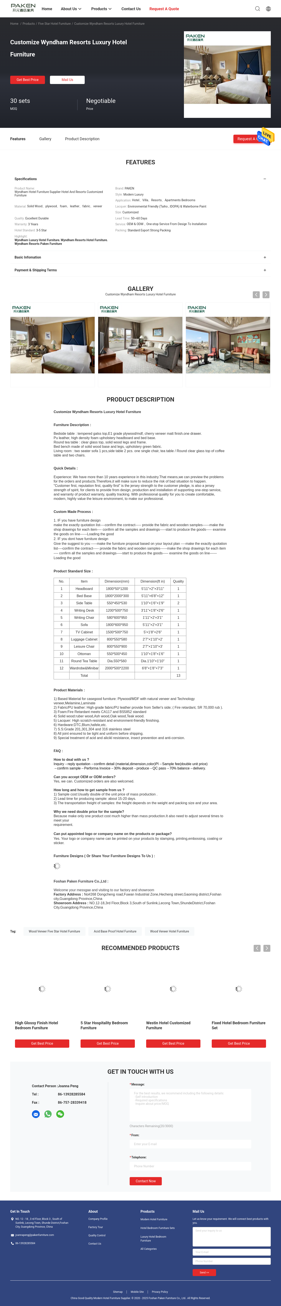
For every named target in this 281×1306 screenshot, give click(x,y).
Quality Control (97, 1235)
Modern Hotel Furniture (153, 1219)
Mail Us (67, 80)
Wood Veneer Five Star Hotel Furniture (54, 931)
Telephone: (139, 1157)
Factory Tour (95, 1227)
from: (135, 1135)
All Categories (148, 1248)
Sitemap (118, 1291)
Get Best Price (28, 80)
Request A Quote (252, 138)
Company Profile (97, 1218)
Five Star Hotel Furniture (54, 23)
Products (29, 23)
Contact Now (146, 1181)
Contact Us (94, 1243)
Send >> (204, 1272)
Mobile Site (137, 1291)
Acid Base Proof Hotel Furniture (115, 931)
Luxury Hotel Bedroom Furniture (153, 1238)
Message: (138, 1084)
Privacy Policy (160, 1291)
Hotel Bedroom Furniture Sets (157, 1228)
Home (14, 23)
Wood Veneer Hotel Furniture (169, 931)
